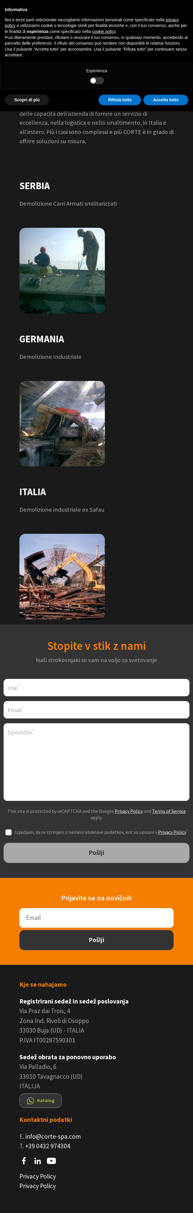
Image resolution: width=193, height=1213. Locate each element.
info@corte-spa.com (53, 1136)
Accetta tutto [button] (166, 99)
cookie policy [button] (104, 31)
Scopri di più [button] (27, 99)
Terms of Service (169, 811)
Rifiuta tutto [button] (120, 99)
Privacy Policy (129, 811)
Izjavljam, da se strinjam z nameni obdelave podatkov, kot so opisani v (101, 832)
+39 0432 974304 (47, 1146)
